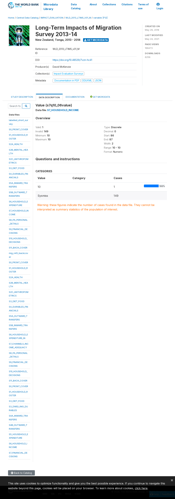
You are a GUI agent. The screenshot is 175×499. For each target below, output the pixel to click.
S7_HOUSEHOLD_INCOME (63, 110)
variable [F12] (100, 17)
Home (11, 17)
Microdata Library (51, 7)
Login (160, 6)
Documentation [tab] (75, 97)
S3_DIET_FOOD (16, 168)
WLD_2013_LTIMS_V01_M (78, 17)
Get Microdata (96, 40)
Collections (109, 4)
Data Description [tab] (49, 97)
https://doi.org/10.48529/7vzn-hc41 (72, 59)
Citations (127, 4)
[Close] (172, 480)
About (93, 4)
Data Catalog (75, 6)
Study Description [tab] (22, 97)
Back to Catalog (21, 472)
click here (141, 488)
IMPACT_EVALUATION (52, 17)
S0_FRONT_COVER (18, 129)
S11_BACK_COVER (18, 247)
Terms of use (143, 6)
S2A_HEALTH (16, 144)
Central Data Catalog (27, 17)
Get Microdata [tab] (100, 96)
